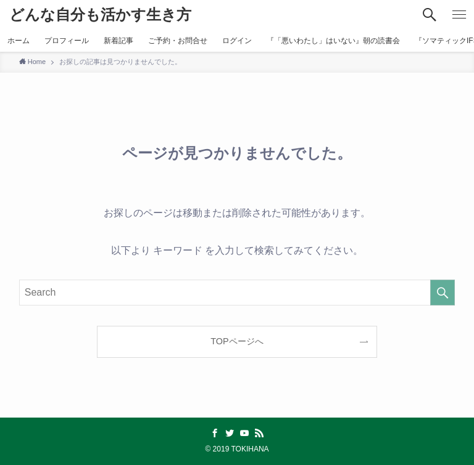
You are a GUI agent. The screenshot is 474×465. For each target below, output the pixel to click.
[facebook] (214, 433)
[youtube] (244, 433)
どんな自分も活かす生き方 (100, 14)
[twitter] (229, 433)
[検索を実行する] (442, 292)
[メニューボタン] (459, 15)
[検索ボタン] (429, 15)
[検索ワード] (237, 292)
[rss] (259, 433)
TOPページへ (236, 341)
